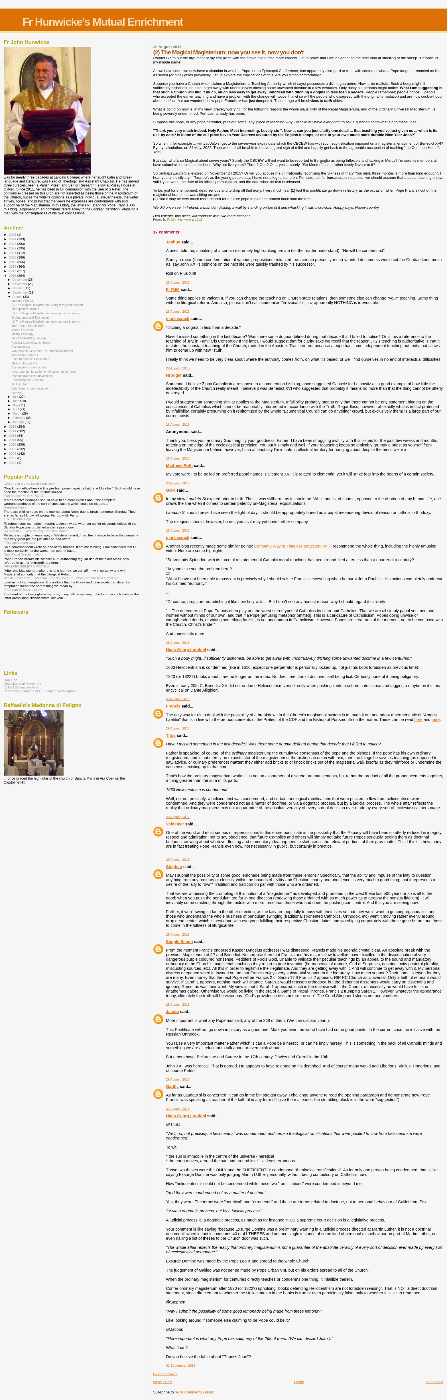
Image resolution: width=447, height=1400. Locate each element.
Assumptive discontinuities (29, 367)
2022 (13, 248)
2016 (13, 275)
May (16, 405)
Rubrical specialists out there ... (32, 342)
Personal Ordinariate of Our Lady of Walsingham (40, 691)
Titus (171, 735)
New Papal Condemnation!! (24, 554)
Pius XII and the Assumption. (30, 359)
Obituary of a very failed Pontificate (30, 483)
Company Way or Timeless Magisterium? (291, 546)
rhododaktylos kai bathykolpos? (32, 376)
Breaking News (15, 507)
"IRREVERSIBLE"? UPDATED (26, 566)
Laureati (16, 392)
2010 (13, 444)
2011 (13, 440)
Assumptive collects (24, 355)
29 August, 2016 (178, 699)
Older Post (434, 1382)
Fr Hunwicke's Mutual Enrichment (102, 22)
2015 (13, 426)
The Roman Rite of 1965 (27, 325)
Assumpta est (20, 346)
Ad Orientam (19, 384)
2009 (13, 449)
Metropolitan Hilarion (25, 309)
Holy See (10, 680)
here (418, 719)
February (19, 417)
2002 (13, 462)
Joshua (173, 242)
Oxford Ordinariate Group (22, 687)
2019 (13, 262)
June (16, 401)
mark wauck (177, 318)
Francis (173, 706)
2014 (13, 431)
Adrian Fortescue (22, 330)
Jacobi (172, 1011)
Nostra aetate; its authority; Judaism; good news (43, 371)
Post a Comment (165, 1374)
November (20, 284)
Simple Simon (179, 941)
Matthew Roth (179, 465)
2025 (13, 234)
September (21, 292)
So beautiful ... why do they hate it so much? (36, 531)
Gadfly (172, 1086)
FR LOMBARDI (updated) (28, 338)
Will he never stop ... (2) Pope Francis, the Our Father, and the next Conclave (61, 578)
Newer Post (162, 1382)
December (20, 279)
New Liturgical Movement (22, 683)
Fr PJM (173, 289)
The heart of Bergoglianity (23, 589)
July (16, 396)
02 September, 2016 (180, 1365)
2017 (13, 271)
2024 (13, 239)
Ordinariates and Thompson (30, 317)
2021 (13, 253)
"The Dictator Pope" (18, 519)
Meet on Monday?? (24, 363)
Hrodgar (174, 375)
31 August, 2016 (178, 1108)
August (18, 296)
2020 (13, 257)
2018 (13, 266)
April (16, 409)
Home (299, 1382)
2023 (13, 243)
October (19, 288)
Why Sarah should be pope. (30, 388)
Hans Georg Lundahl (186, 649)
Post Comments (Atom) (195, 1392)
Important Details (22, 300)
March (17, 413)
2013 (13, 435)
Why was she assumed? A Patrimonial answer (42, 350)
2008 (13, 453)
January (19, 422)
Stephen (174, 866)
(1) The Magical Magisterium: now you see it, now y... (46, 321)
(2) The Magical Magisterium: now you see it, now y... (46, 313)
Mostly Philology (22, 334)
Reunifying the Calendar (27, 380)
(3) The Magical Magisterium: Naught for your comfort (47, 305)
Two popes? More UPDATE (24, 495)
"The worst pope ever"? (21, 542)
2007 (13, 458)
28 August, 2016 (178, 282)
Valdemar (175, 824)
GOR (170, 490)
